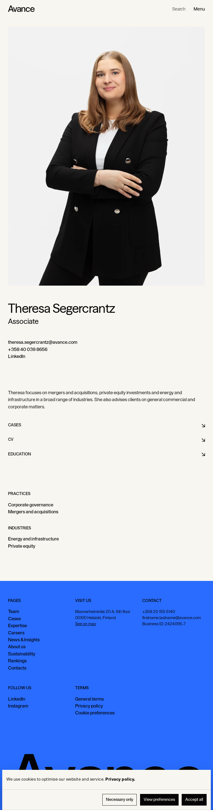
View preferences (159, 800)
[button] (199, 9)
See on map (85, 624)
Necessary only (119, 800)
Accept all (194, 800)
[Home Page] (21, 9)
